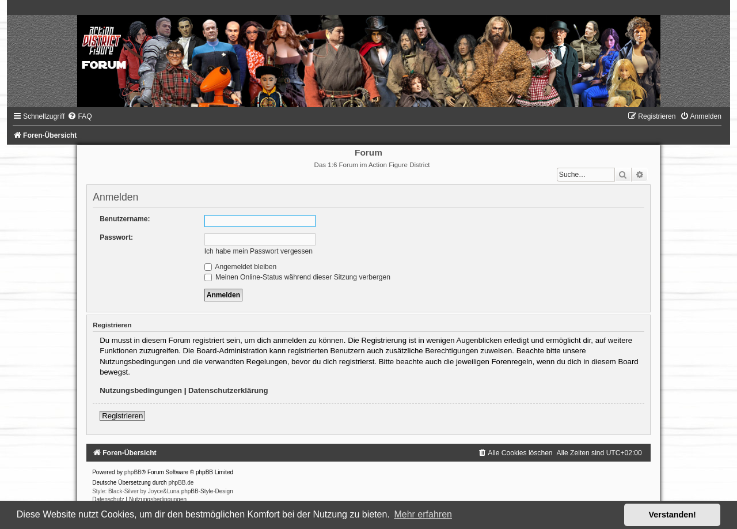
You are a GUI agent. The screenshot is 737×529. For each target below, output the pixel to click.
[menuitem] (79, 116)
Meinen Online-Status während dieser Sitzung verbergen (297, 277)
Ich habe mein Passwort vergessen (258, 251)
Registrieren (122, 415)
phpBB (133, 472)
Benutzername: (125, 219)
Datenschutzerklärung (228, 390)
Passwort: (116, 237)
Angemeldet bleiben (240, 267)
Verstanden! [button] (672, 514)
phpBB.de (180, 482)
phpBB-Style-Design (207, 491)
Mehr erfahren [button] (423, 514)
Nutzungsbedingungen (141, 390)
